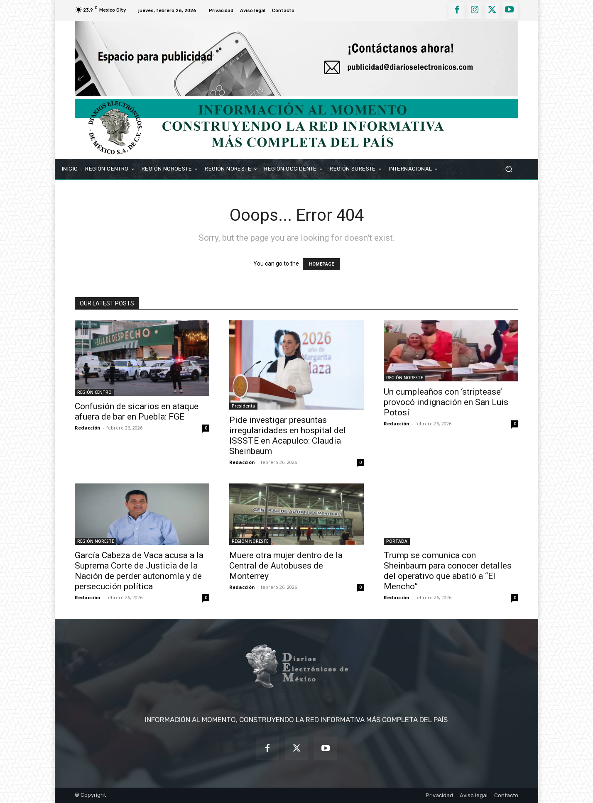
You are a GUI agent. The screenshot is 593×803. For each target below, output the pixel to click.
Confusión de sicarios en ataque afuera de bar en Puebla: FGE (136, 411)
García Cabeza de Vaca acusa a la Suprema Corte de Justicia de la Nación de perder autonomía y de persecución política (139, 570)
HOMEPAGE (321, 264)
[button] (508, 168)
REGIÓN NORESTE (404, 378)
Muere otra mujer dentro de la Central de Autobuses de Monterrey (286, 565)
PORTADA (396, 541)
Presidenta (243, 406)
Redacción (87, 428)
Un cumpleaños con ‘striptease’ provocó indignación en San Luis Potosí (446, 402)
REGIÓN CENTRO (94, 392)
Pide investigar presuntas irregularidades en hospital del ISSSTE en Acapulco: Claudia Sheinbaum (287, 435)
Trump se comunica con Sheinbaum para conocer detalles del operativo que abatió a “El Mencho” (448, 570)
